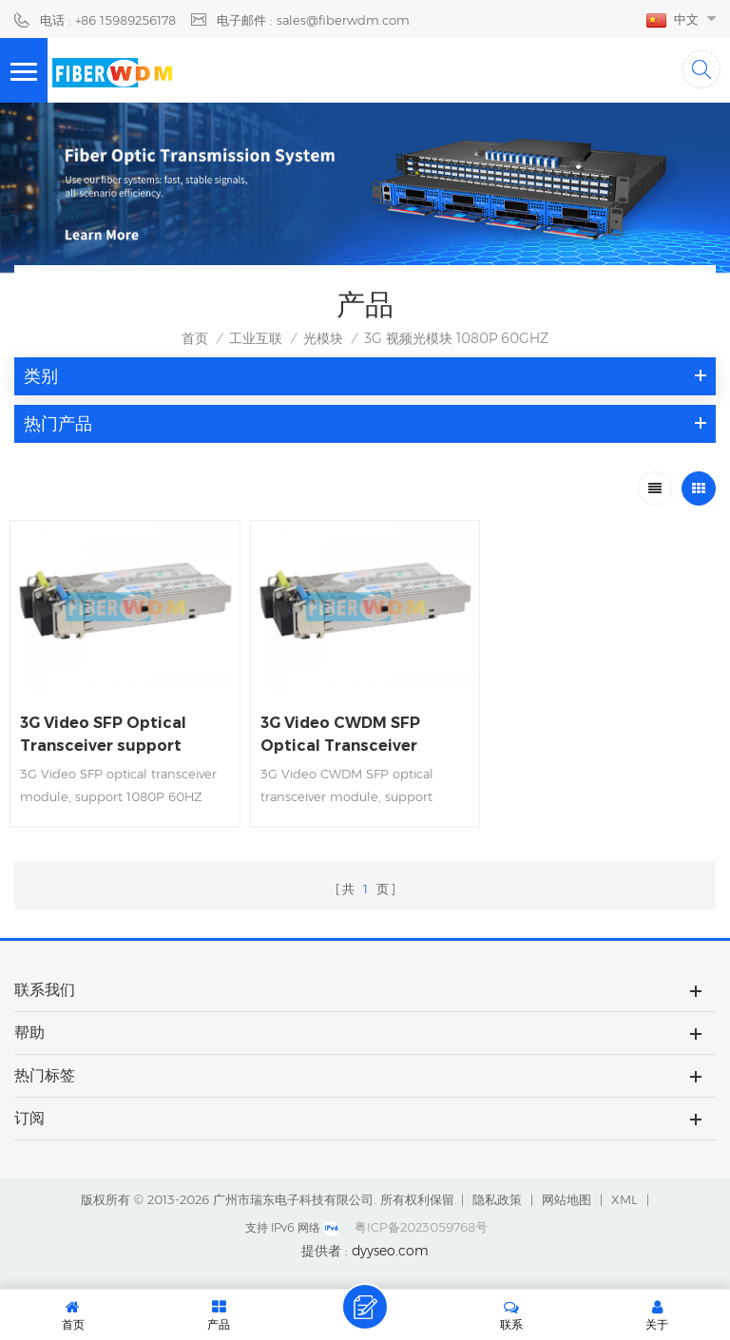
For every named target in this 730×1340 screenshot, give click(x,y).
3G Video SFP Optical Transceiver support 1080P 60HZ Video (103, 735)
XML (624, 1199)
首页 (195, 338)
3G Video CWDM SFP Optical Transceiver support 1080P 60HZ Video (342, 735)
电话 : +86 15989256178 (108, 20)
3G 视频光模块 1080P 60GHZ (456, 338)
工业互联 (255, 338)
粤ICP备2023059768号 (421, 1227)
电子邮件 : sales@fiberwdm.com (313, 20)
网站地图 (566, 1199)
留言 (365, 1306)
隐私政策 (497, 1199)
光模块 (323, 338)
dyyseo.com (390, 1250)
